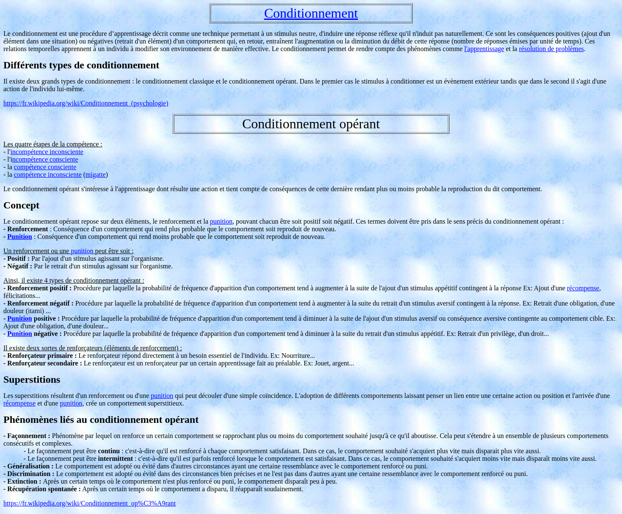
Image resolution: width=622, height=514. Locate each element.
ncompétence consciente (45, 159)
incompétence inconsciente (47, 151)
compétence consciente (45, 166)
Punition (19, 236)
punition (221, 221)
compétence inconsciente (47, 174)
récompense (583, 288)
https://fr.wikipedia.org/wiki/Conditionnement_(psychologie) (85, 103)
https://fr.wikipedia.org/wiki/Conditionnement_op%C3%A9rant (89, 503)
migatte (96, 174)
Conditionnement (311, 13)
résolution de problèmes (551, 48)
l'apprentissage (484, 48)
